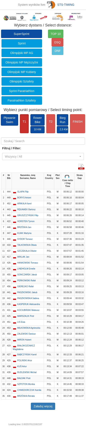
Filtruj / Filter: (11, 148)
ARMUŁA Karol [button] (24, 203)
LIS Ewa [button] (21, 322)
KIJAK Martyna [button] (24, 233)
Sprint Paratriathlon (21, 91)
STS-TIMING (60, 4)
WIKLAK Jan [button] (23, 257)
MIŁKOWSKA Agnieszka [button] (28, 328)
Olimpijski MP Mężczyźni (21, 62)
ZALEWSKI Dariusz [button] (26, 334)
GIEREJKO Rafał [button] (25, 286)
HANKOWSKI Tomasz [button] (27, 263)
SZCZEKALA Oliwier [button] (27, 251)
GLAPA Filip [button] (23, 192)
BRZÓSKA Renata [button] (26, 396)
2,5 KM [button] (64, 129)
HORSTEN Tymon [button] (26, 221)
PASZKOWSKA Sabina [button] (28, 298)
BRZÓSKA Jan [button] (24, 227)
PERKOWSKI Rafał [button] (26, 280)
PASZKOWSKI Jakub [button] (27, 292)
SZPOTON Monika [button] (26, 384)
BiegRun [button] (63, 120)
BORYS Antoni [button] (24, 197)
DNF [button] (58, 50)
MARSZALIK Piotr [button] (25, 316)
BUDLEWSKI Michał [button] (27, 372)
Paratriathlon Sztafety (22, 100)
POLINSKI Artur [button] (24, 360)
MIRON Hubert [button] (24, 340)
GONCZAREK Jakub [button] (27, 274)
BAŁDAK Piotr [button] (24, 378)
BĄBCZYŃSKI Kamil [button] (27, 354)
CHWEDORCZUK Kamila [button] (29, 390)
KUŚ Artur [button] (22, 366)
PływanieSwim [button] (9, 120)
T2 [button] (50, 121)
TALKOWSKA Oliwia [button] (27, 245)
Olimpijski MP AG (21, 53)
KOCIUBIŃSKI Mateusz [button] (28, 310)
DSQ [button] (57, 42)
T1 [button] (24, 121)
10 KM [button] (37, 129)
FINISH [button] (77, 121)
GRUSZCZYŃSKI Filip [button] (27, 215)
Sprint (22, 43)
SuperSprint (21, 34)
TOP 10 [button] (56, 34)
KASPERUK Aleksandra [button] (28, 304)
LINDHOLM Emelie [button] (26, 269)
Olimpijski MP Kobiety (21, 72)
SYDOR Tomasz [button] (25, 239)
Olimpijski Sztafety (22, 81)
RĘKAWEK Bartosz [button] (26, 209)
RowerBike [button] (37, 120)
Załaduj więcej (43, 406)
